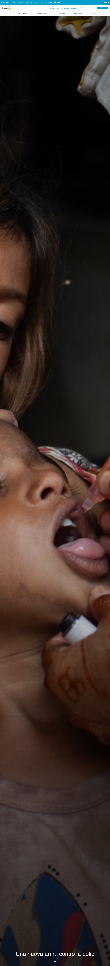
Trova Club (65, 8)
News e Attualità (80, 12)
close (105, 2)
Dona (103, 8)
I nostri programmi (62, 12)
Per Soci (99, 12)
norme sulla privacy (55, 2)
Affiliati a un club (86, 8)
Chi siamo (9, 12)
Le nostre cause (44, 12)
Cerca (74, 8)
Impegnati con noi (26, 12)
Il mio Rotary (54, 8)
